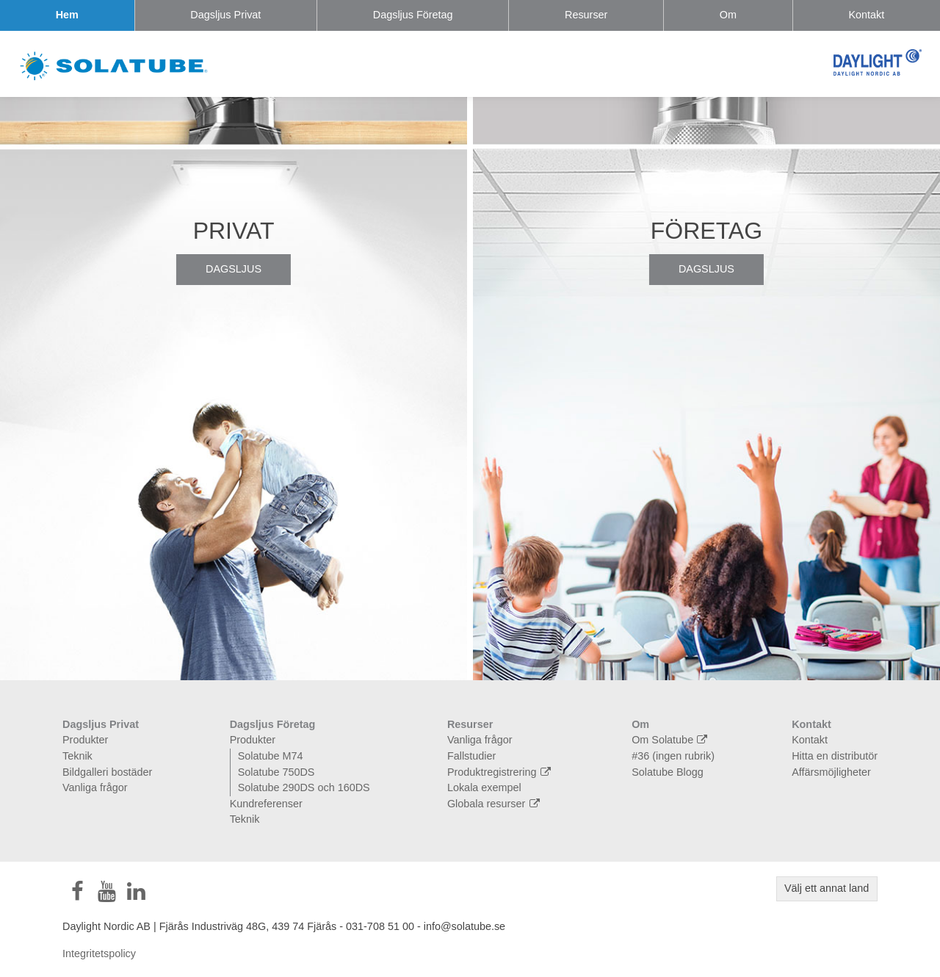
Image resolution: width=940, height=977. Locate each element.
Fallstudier (471, 756)
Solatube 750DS (276, 772)
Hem (67, 15)
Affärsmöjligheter (831, 772)
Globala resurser (495, 804)
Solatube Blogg (668, 772)
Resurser (586, 15)
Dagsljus (233, 269)
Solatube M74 (270, 756)
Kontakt (866, 15)
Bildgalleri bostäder (107, 772)
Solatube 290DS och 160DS (304, 787)
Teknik (77, 756)
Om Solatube (671, 740)
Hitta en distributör (835, 756)
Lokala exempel (484, 787)
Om (728, 15)
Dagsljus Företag (413, 15)
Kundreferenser (266, 804)
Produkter (85, 740)
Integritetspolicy (99, 953)
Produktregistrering (500, 772)
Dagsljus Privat (225, 15)
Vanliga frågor (95, 787)
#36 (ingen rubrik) (673, 756)
